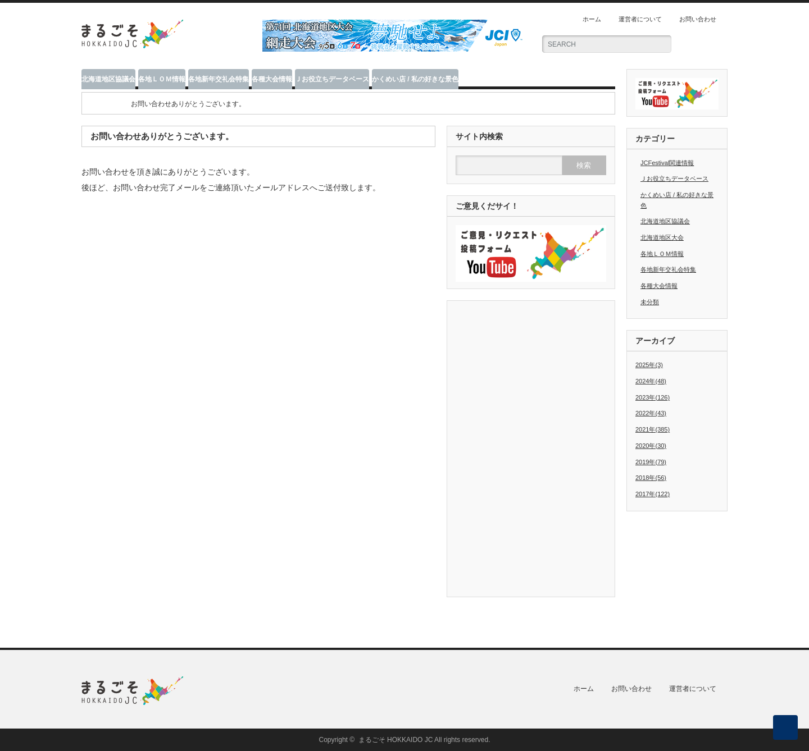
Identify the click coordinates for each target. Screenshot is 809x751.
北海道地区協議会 (108, 79)
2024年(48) (650, 381)
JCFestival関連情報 (667, 162)
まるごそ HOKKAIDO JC (395, 740)
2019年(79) (650, 462)
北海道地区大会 (662, 237)
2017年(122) (652, 494)
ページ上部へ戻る (785, 727)
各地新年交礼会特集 (218, 79)
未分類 (649, 302)
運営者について (640, 19)
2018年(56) (650, 477)
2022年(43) (650, 413)
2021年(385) (652, 429)
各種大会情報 (272, 79)
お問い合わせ (697, 19)
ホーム (592, 19)
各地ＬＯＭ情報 (161, 79)
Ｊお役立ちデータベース (332, 79)
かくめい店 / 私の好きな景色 (415, 79)
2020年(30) (650, 445)
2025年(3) (649, 364)
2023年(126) (652, 397)
